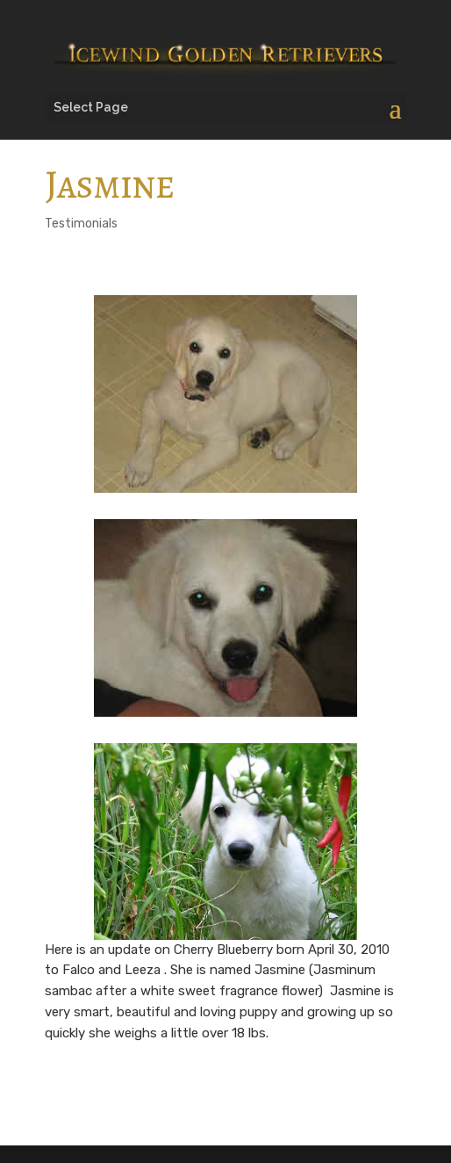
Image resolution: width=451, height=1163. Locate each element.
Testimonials (81, 223)
